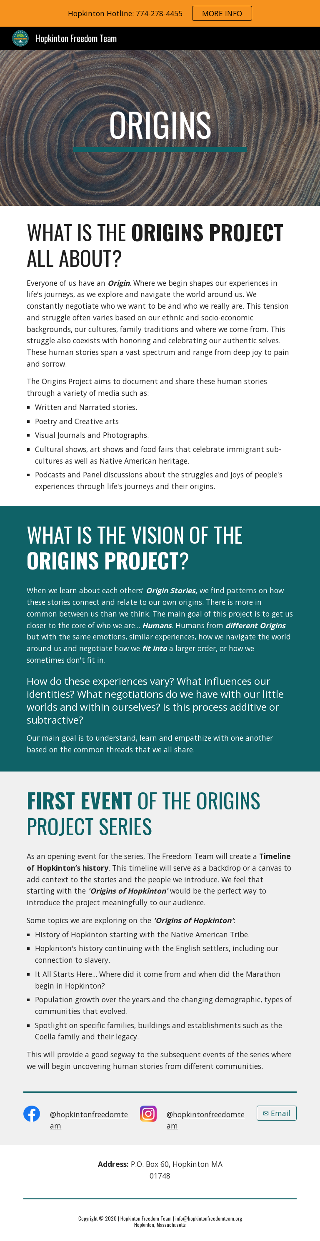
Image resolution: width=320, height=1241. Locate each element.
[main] (160, 127)
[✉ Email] (276, 1113)
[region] (160, 13)
